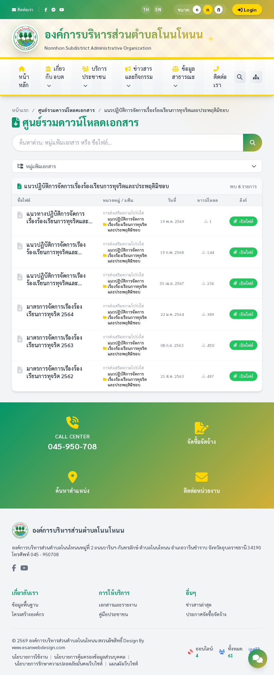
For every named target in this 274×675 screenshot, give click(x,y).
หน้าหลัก (24, 77)
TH (146, 9)
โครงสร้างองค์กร (28, 614)
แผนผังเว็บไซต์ (123, 663)
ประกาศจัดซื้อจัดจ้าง (206, 614)
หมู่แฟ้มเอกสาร (137, 166)
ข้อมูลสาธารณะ (183, 77)
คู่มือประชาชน (113, 614)
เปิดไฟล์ (243, 221)
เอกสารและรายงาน (118, 604)
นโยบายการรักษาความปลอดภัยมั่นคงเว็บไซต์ (59, 663)
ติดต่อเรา (22, 9)
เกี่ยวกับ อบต (55, 77)
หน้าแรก (20, 110)
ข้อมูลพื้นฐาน (25, 604)
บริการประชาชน (94, 77)
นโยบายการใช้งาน (30, 657)
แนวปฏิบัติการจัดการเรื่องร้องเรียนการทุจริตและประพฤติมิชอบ (125, 224)
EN (158, 9)
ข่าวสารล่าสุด (198, 604)
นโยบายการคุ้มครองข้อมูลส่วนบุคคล (89, 657)
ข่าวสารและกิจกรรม (139, 77)
